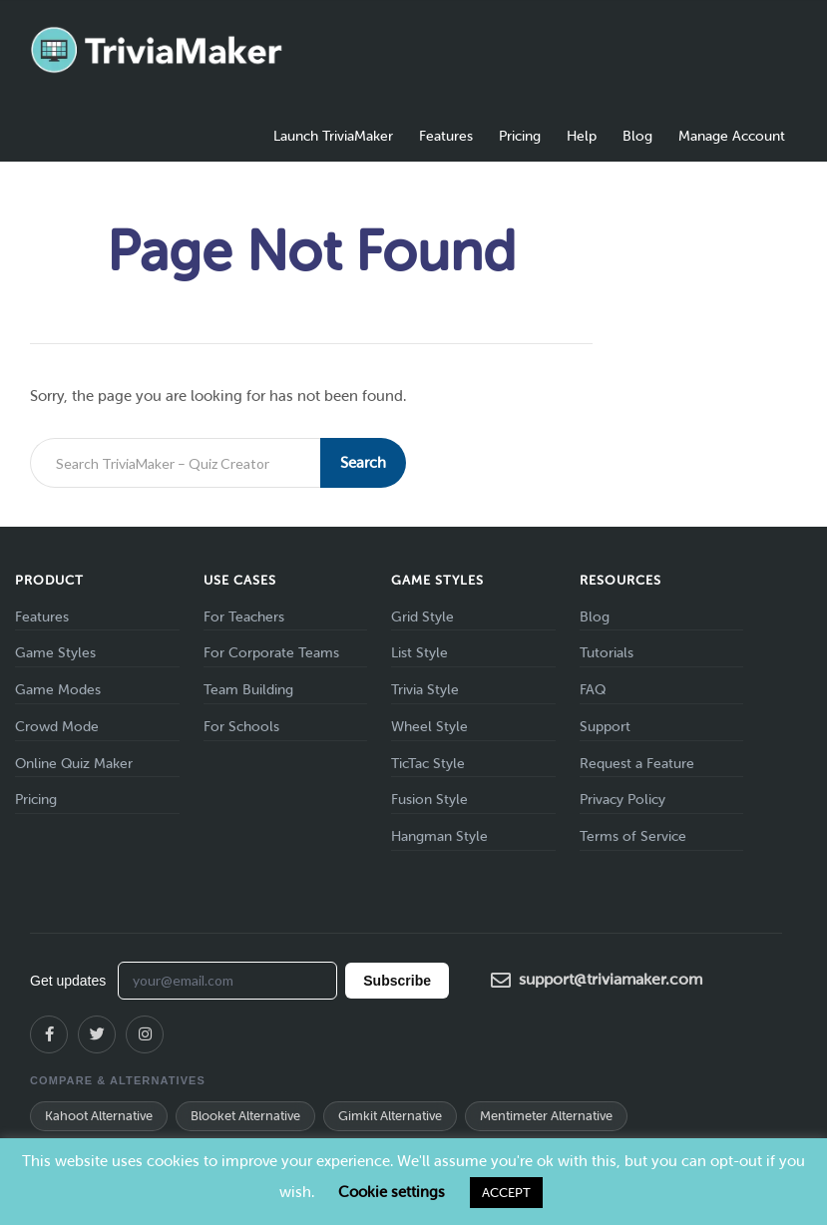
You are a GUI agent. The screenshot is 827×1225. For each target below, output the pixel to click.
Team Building (248, 689)
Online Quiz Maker (74, 763)
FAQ (593, 689)
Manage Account (731, 136)
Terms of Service (633, 836)
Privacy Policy (622, 799)
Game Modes (58, 689)
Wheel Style (429, 726)
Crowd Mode (57, 726)
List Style (419, 652)
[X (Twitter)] (97, 1034)
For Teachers (244, 617)
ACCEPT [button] (506, 1192)
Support (605, 726)
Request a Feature (637, 763)
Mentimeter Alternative (546, 1115)
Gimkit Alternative (390, 1115)
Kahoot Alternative (99, 1115)
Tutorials (606, 652)
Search (363, 463)
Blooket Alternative (245, 1115)
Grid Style (422, 617)
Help (582, 136)
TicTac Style (428, 763)
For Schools (241, 726)
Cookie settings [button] (391, 1192)
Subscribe (397, 981)
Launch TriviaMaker (333, 136)
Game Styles (55, 652)
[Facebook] (49, 1034)
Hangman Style (439, 836)
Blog (637, 136)
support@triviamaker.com (596, 981)
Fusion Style (429, 799)
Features (446, 136)
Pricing (520, 136)
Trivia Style (425, 689)
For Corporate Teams (271, 652)
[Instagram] (145, 1034)
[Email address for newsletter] (227, 981)
